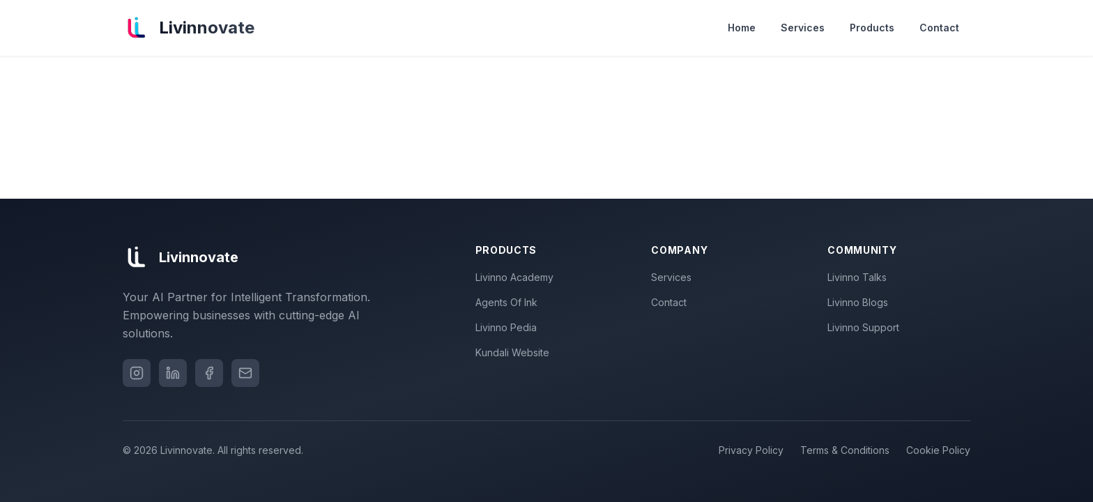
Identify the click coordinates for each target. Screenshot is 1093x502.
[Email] (245, 373)
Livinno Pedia (508, 327)
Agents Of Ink (509, 302)
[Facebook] (209, 373)
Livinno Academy (517, 277)
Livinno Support (866, 327)
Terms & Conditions (844, 450)
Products (872, 27)
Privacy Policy (751, 450)
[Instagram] (137, 373)
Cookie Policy (938, 450)
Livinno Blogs (860, 302)
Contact (939, 27)
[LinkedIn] (173, 373)
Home (742, 27)
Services (803, 27)
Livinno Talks (859, 277)
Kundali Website (515, 352)
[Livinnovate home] (188, 28)
